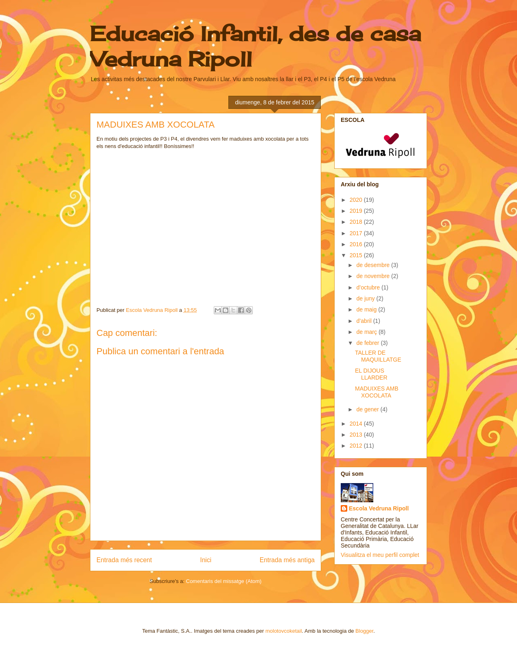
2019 (357, 211)
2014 (357, 423)
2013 (357, 434)
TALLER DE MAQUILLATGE (378, 356)
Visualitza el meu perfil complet (380, 555)
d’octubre (368, 287)
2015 (357, 255)
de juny (366, 298)
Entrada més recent (124, 559)
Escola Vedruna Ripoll (379, 508)
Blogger (364, 631)
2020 (357, 200)
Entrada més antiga (287, 559)
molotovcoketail (283, 631)
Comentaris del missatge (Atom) (224, 581)
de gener (368, 409)
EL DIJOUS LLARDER (371, 374)
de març (367, 332)
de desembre (373, 265)
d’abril (364, 321)
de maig (367, 309)
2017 (357, 233)
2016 (357, 244)
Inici (206, 559)
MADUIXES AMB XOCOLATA (377, 392)
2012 (357, 445)
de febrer (368, 343)
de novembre (373, 276)
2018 (357, 222)
